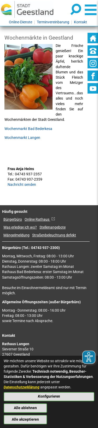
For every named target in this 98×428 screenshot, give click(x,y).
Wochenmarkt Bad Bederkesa (28, 129)
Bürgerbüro (12, 219)
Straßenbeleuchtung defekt (54, 235)
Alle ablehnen (25, 408)
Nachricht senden (22, 184)
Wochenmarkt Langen (22, 138)
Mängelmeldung (16, 235)
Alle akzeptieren (25, 419)
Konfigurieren (49, 396)
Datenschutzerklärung (21, 387)
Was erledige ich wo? (20, 227)
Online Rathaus (40, 219)
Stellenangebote (52, 227)
